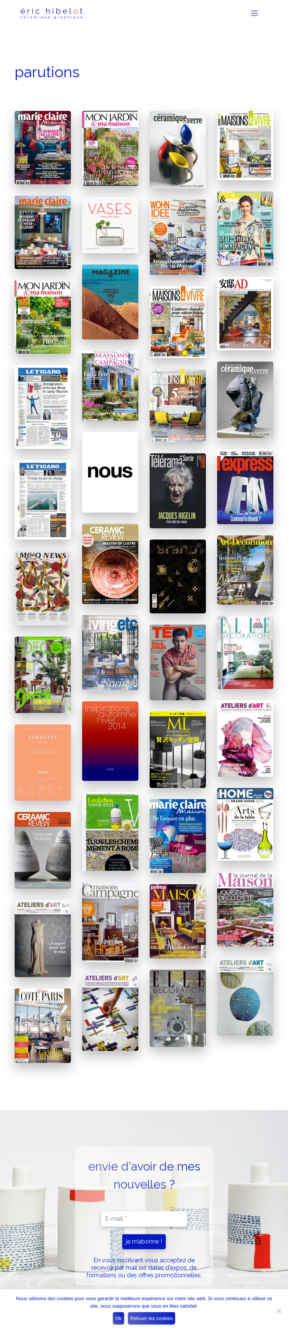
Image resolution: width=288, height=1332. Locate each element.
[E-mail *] (144, 1219)
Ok (118, 1318)
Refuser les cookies (151, 1318)
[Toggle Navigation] (256, 13)
